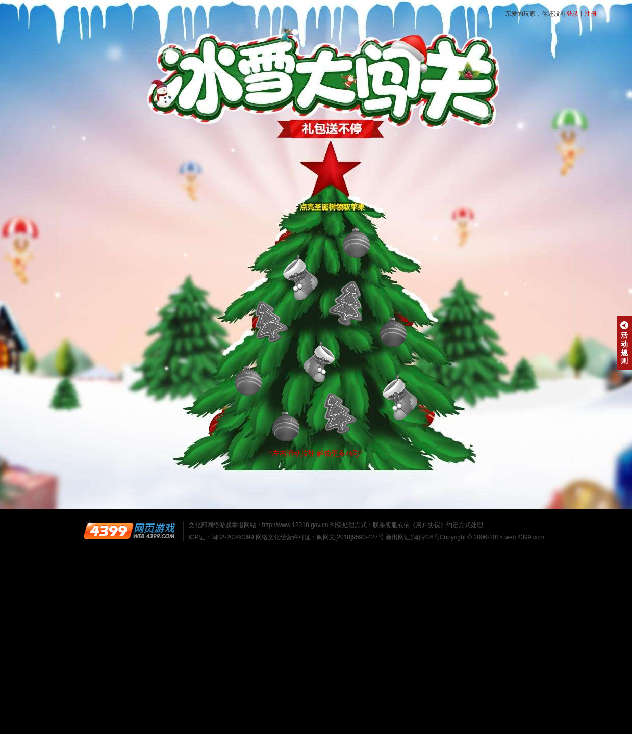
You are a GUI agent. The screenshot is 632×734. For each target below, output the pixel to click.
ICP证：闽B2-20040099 (221, 537)
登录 (572, 13)
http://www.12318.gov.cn (295, 525)
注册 (591, 13)
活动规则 (624, 343)
